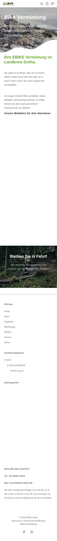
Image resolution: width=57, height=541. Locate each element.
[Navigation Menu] (52, 3)
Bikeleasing (9, 327)
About (7, 342)
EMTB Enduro (17, 371)
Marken (7, 332)
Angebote (8, 321)
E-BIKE (7, 360)
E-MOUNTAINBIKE (16, 365)
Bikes (6, 316)
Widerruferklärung (28, 524)
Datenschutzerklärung (34, 521)
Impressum (16, 521)
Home (7, 311)
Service (7, 337)
